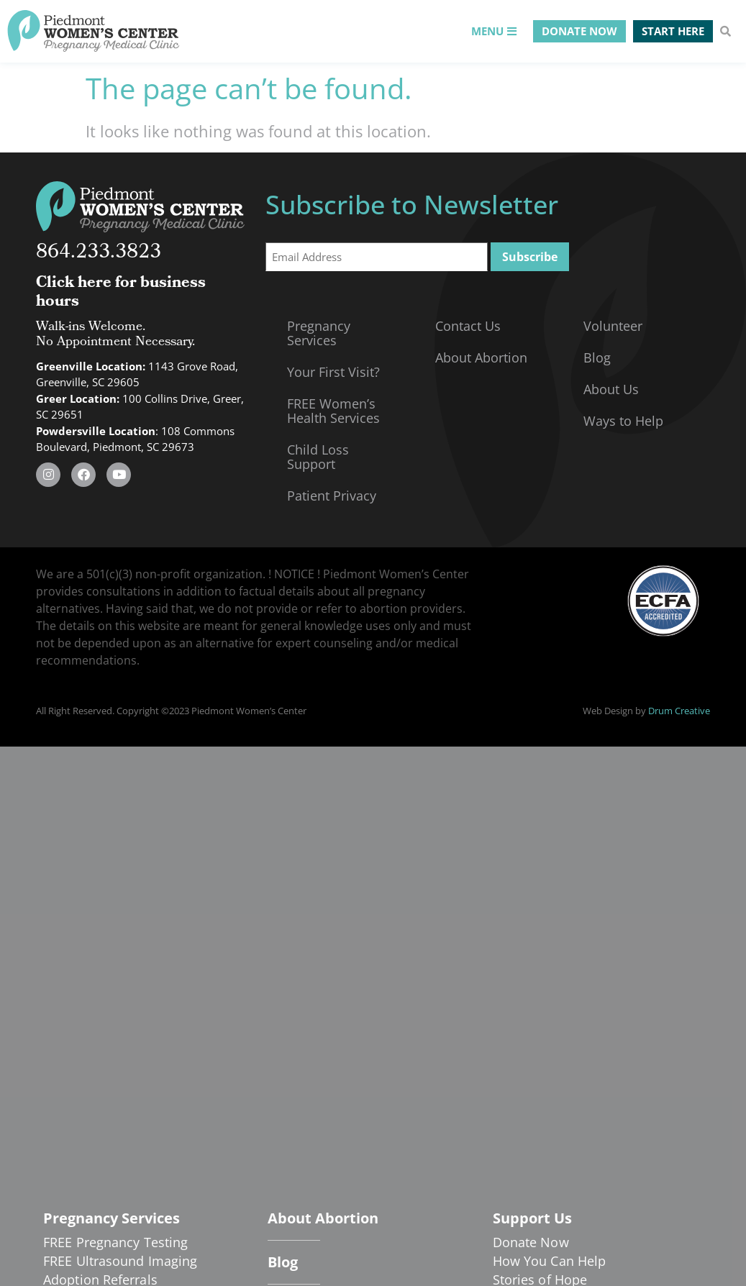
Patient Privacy (331, 495)
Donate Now (531, 1242)
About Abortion (481, 357)
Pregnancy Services (318, 333)
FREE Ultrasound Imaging (120, 1260)
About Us (611, 389)
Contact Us (468, 325)
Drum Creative (679, 710)
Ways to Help (623, 420)
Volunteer (612, 325)
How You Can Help (549, 1260)
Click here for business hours (121, 293)
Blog (597, 357)
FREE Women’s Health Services (333, 411)
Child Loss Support (318, 457)
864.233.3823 (98, 253)
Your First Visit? (333, 371)
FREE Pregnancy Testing (115, 1242)
